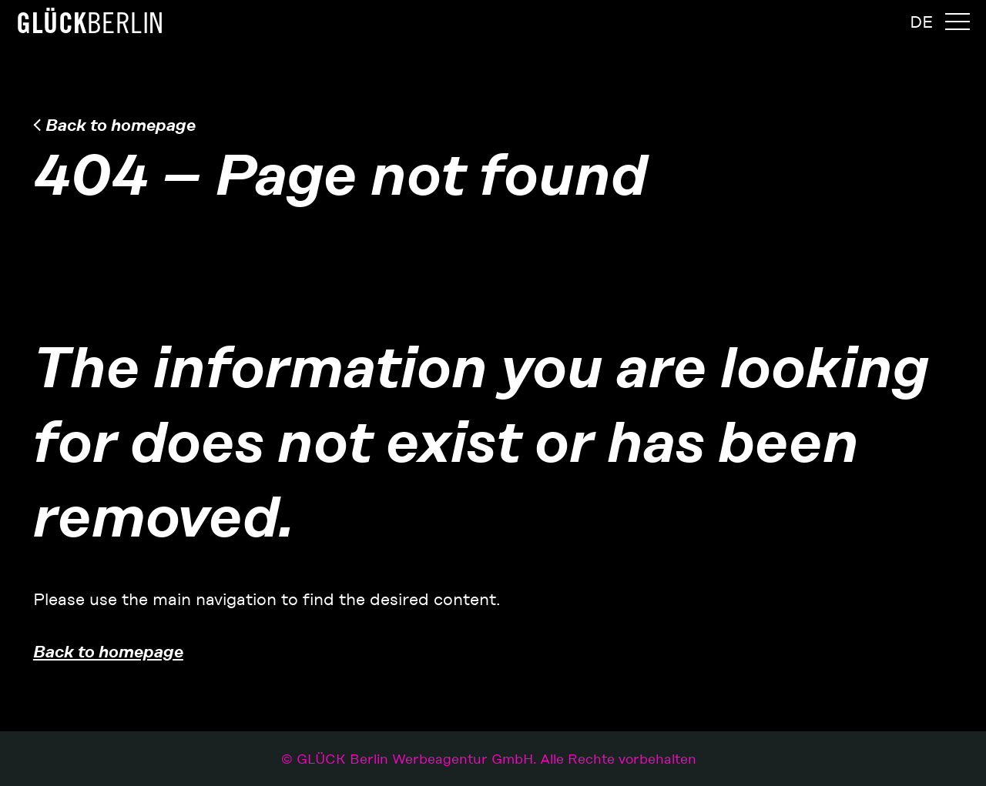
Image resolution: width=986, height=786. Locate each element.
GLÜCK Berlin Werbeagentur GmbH (496, 759)
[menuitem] (921, 22)
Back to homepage (120, 124)
